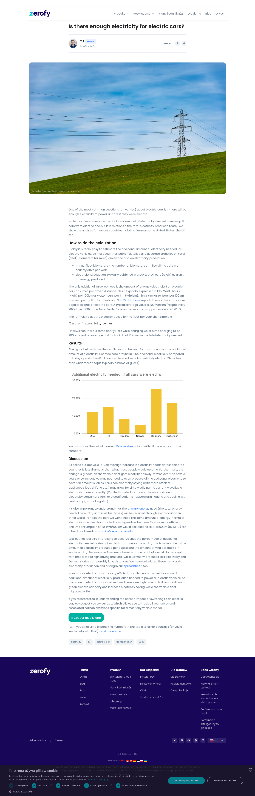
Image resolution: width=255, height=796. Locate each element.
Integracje (116, 701)
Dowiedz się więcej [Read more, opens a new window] (98, 779)
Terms (59, 740)
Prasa (83, 690)
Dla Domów (178, 677)
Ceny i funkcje (179, 690)
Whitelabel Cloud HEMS (120, 678)
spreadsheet (133, 566)
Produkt (119, 14)
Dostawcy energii (151, 683)
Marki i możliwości (121, 708)
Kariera (84, 697)
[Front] (39, 671)
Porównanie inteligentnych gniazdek (210, 724)
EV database (131, 300)
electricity (76, 641)
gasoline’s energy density (115, 531)
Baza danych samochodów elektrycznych (209, 698)
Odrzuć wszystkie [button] (225, 780)
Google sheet (125, 446)
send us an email (110, 631)
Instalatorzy (147, 677)
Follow (90, 41)
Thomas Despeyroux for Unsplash (61, 191)
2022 (141, 641)
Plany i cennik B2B (171, 14)
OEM (143, 690)
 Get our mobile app (86, 618)
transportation (124, 641)
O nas (83, 677)
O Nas (220, 14)
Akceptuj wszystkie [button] (186, 780)
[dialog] (127, 780)
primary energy (138, 509)
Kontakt (84, 704)
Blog (208, 14)
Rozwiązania (141, 14)
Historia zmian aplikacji (209, 685)
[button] (85, 791)
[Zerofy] (39, 13)
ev (89, 641)
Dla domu (194, 14)
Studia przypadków (151, 697)
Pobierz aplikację (181, 683)
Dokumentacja (210, 677)
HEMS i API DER (118, 694)
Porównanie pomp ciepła (212, 711)
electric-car (103, 641)
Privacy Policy (38, 740)
